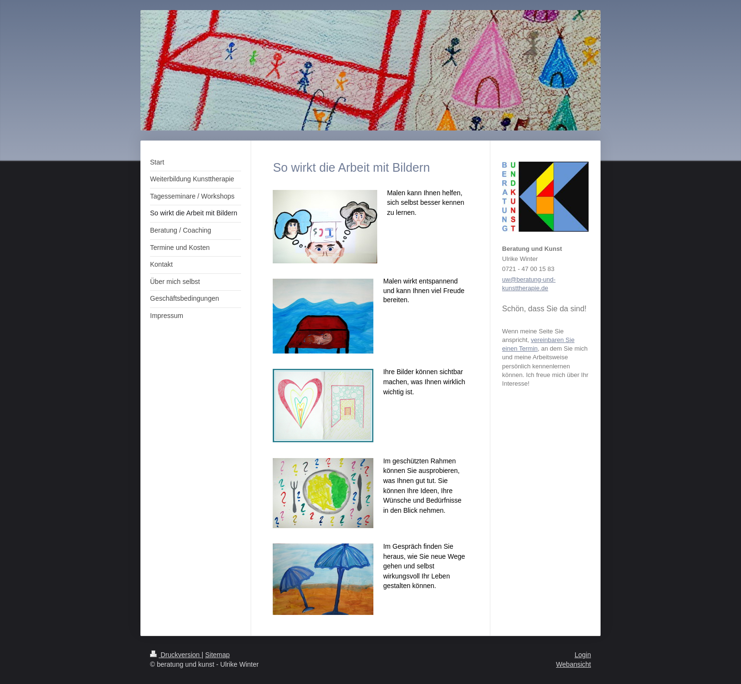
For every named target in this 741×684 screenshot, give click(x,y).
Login (583, 655)
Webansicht (573, 664)
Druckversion (175, 655)
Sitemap (217, 655)
